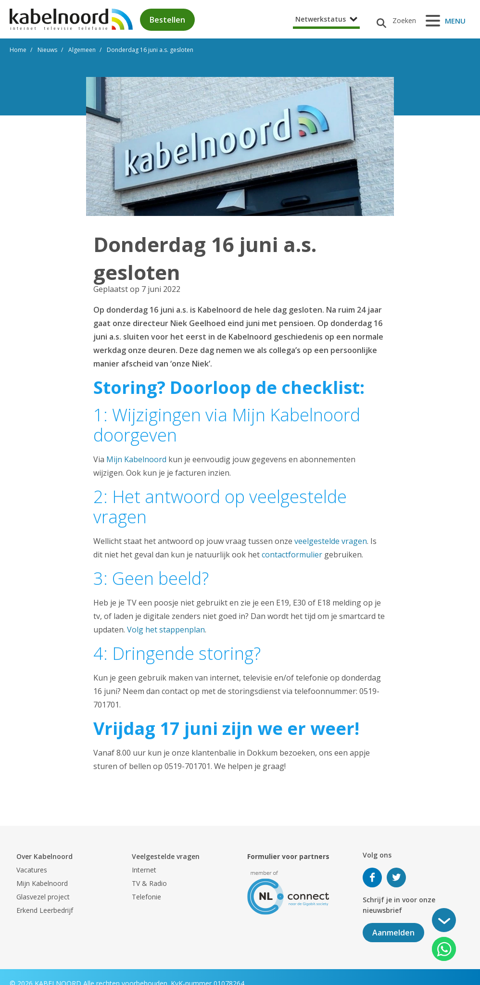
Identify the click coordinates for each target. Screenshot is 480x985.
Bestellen (167, 19)
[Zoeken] (393, 21)
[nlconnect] (288, 892)
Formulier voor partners (288, 856)
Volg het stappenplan (166, 629)
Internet (144, 869)
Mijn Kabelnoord (136, 459)
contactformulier (292, 554)
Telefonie (146, 896)
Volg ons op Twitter (396, 877)
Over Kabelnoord (44, 856)
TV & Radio (149, 883)
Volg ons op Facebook (372, 877)
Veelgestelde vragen (166, 856)
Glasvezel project (43, 896)
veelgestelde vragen (330, 541)
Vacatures (31, 869)
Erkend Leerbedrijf (44, 910)
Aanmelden (393, 932)
